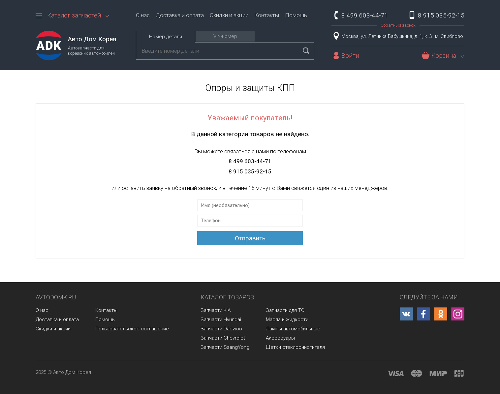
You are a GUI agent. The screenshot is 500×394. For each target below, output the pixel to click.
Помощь (296, 15)
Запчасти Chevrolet (223, 338)
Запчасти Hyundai (221, 319)
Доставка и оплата (180, 15)
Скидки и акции (229, 15)
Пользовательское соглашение (132, 329)
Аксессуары (280, 338)
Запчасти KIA (216, 310)
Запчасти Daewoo (221, 329)
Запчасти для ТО (285, 310)
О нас (143, 15)
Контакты (266, 15)
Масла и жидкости (287, 319)
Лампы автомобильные (293, 329)
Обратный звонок (398, 25)
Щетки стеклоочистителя (295, 347)
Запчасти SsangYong (225, 347)
